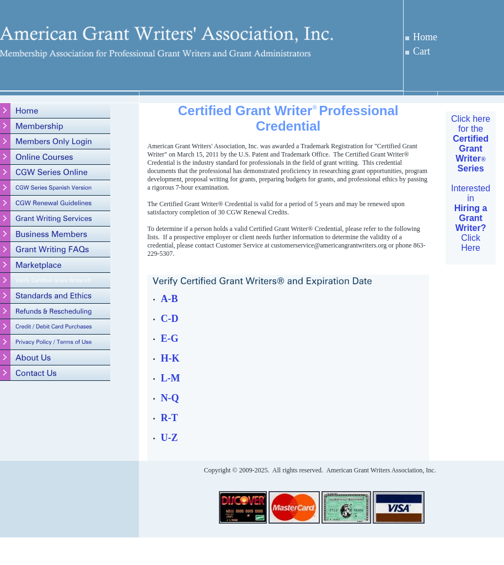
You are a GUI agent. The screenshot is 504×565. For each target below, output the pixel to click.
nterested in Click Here (471, 218)
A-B (169, 298)
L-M (170, 378)
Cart (421, 51)
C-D (169, 318)
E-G (169, 338)
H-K (169, 358)
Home (425, 36)
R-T (169, 417)
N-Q (169, 397)
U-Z (169, 437)
